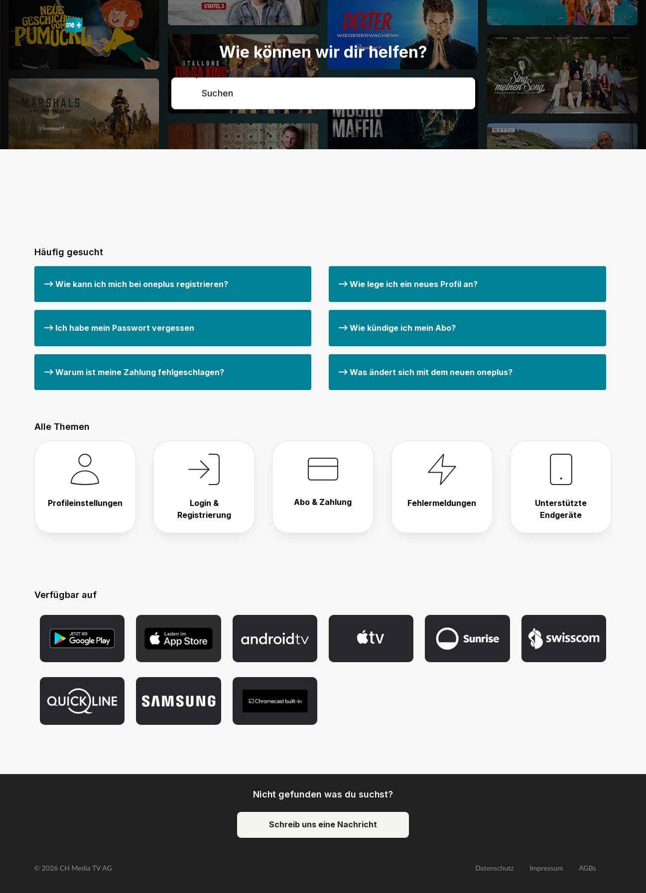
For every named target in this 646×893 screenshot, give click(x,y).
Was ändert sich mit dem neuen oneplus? (426, 372)
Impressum (546, 868)
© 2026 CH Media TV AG (73, 868)
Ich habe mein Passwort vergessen (119, 328)
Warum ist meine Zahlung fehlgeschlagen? (134, 372)
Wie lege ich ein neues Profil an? (408, 284)
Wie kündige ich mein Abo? (397, 328)
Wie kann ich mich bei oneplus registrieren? (136, 284)
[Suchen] (323, 93)
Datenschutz (494, 868)
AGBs (587, 868)
